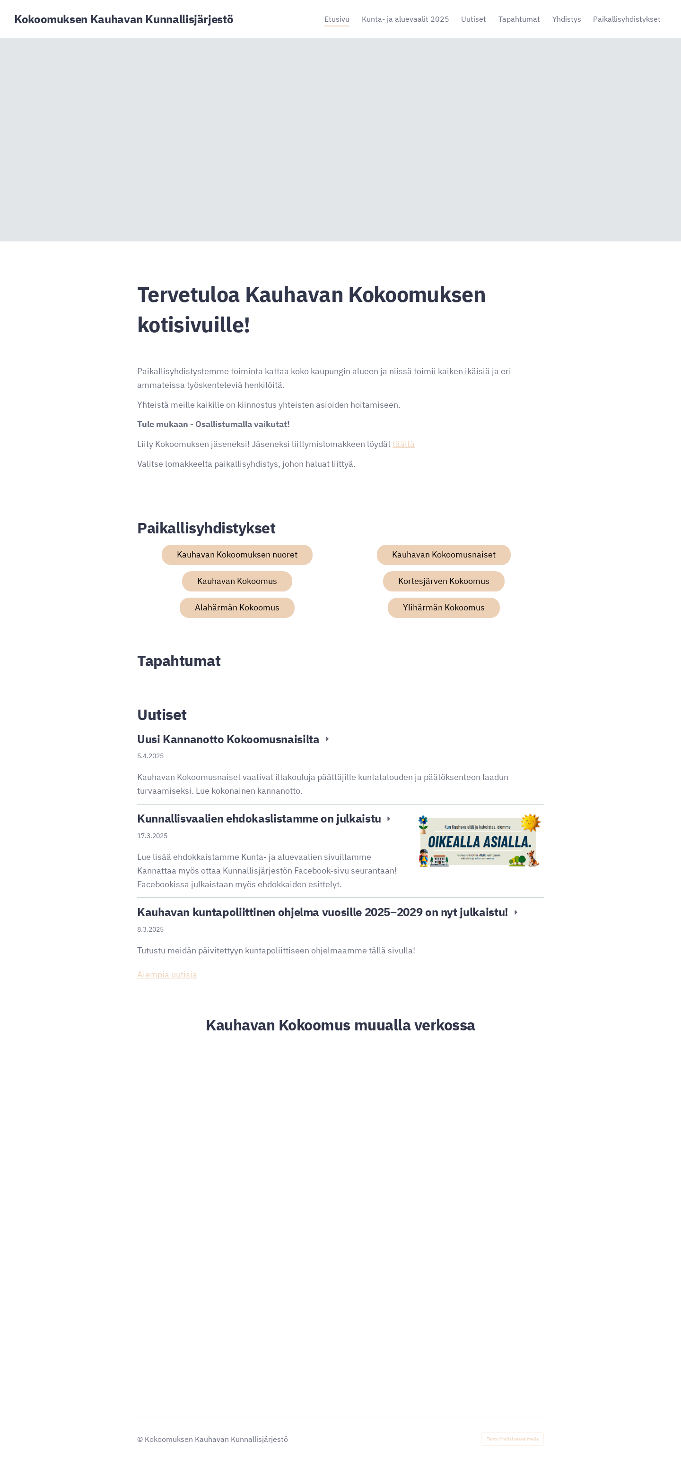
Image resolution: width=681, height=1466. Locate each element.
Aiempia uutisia (167, 974)
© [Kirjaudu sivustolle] (141, 1439)
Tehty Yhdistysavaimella (513, 1439)
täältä (404, 443)
